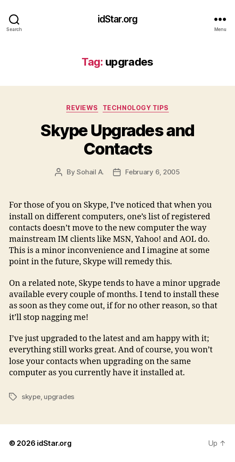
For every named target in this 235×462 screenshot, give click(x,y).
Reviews (82, 107)
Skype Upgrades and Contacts (117, 139)
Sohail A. (90, 172)
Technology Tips (136, 107)
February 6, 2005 (152, 172)
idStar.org (117, 19)
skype (31, 396)
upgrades (59, 396)
